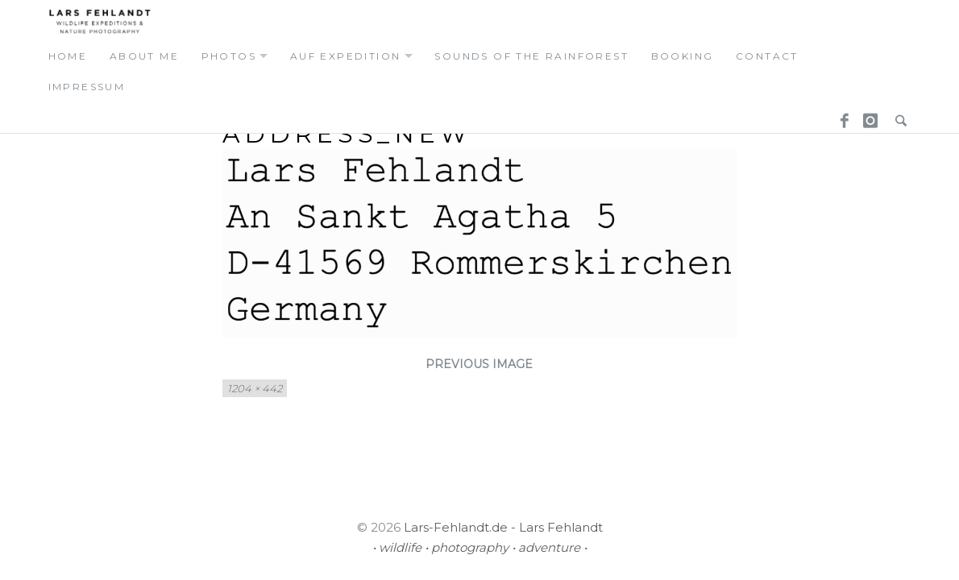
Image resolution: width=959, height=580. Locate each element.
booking (682, 56)
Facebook (838, 117)
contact (767, 56)
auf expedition (345, 56)
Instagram (867, 117)
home (68, 56)
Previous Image (479, 364)
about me (144, 56)
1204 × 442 (254, 388)
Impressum (87, 87)
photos (228, 56)
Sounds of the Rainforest (531, 56)
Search (896, 117)
